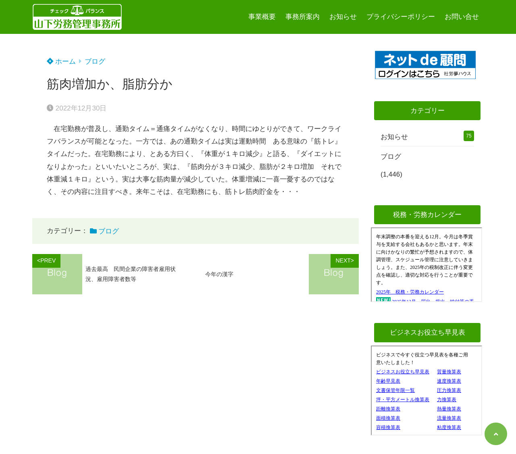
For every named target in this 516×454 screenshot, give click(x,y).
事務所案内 (302, 17)
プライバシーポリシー (400, 17)
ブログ (95, 61)
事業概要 (262, 17)
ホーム (61, 61)
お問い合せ (462, 17)
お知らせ (343, 17)
